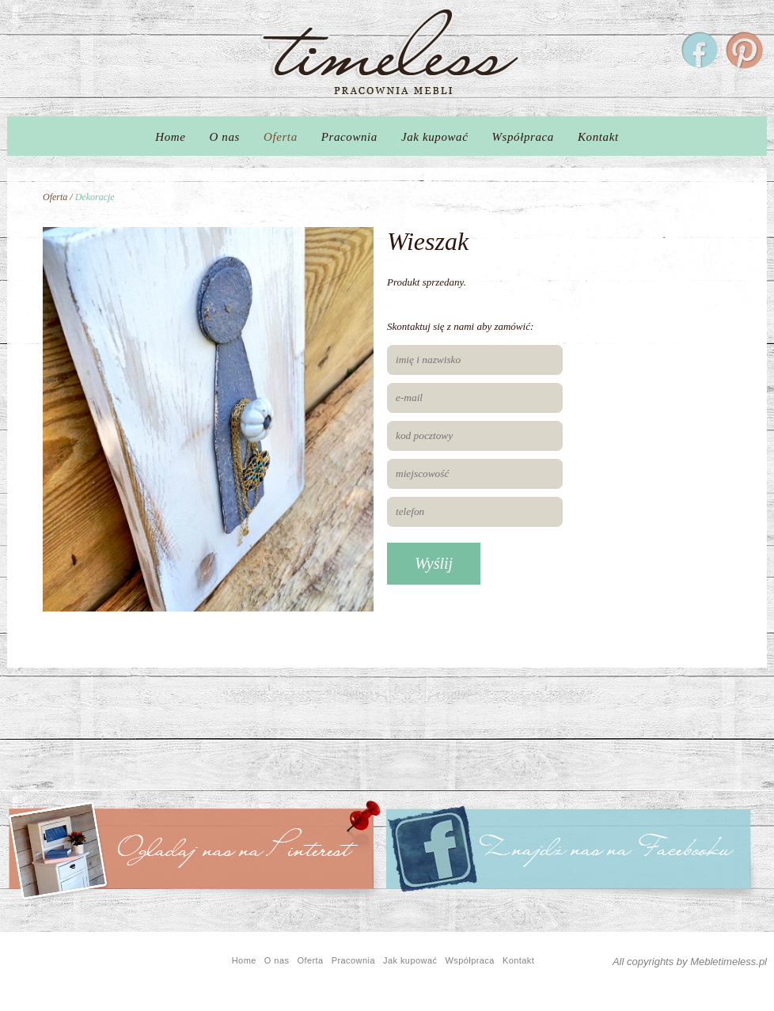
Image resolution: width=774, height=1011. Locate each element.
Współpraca (522, 137)
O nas (225, 137)
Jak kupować (435, 137)
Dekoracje (95, 197)
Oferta (281, 137)
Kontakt (598, 137)
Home (170, 137)
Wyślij (434, 563)
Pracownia (349, 137)
